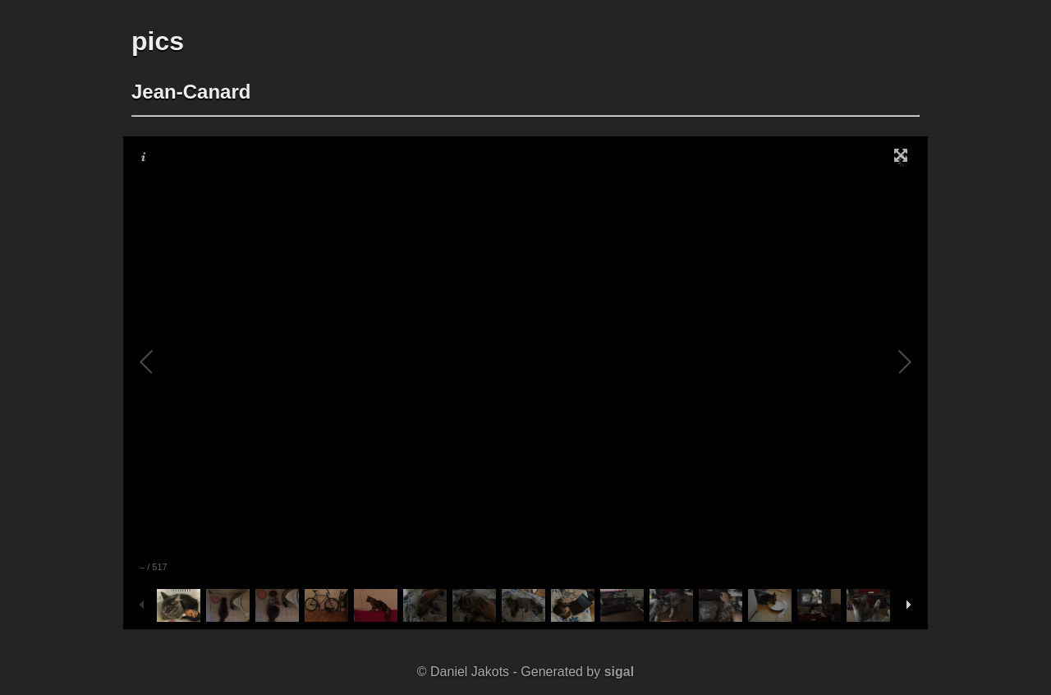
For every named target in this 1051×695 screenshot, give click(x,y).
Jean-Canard (190, 92)
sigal (619, 672)
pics (157, 41)
